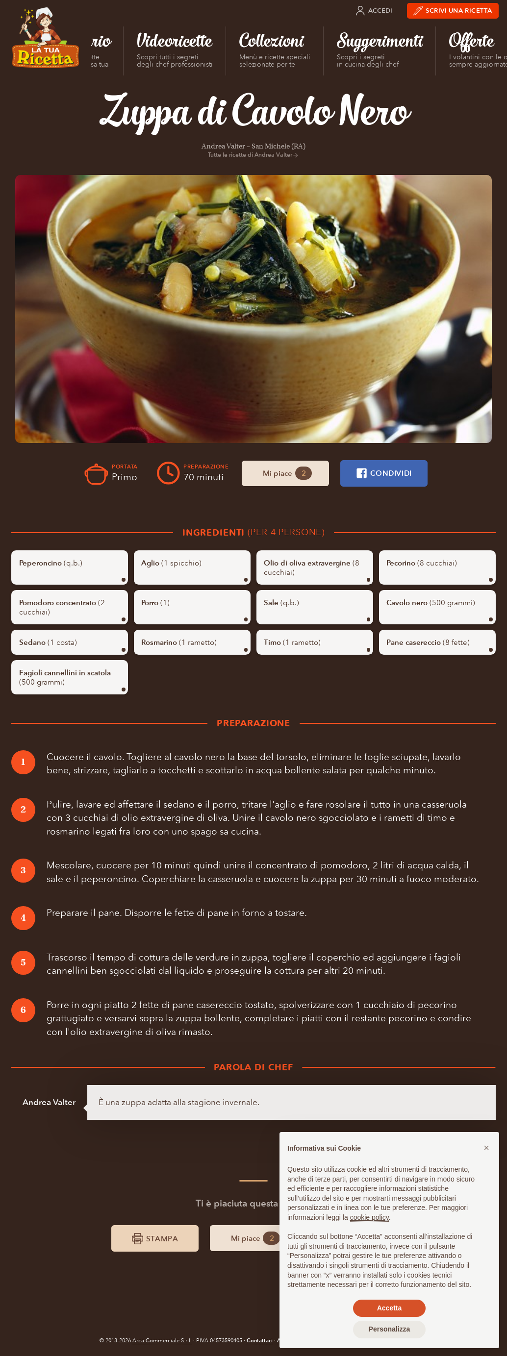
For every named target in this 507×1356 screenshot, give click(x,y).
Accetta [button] (389, 1308)
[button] (486, 1148)
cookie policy (369, 1217)
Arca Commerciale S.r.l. (162, 1340)
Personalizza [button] (389, 1329)
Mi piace (287, 473)
